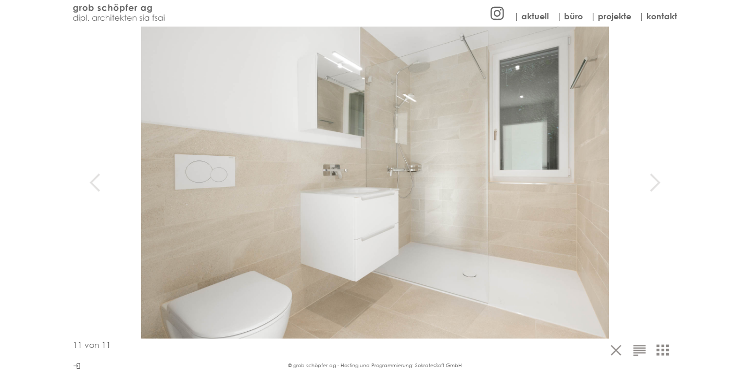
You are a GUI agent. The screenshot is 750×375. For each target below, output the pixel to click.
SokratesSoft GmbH (438, 365)
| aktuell (531, 16)
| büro (570, 16)
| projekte (611, 16)
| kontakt (658, 16)
